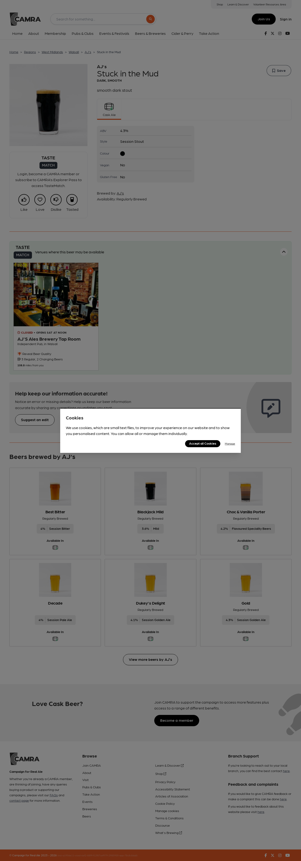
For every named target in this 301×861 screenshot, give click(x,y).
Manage (230, 443)
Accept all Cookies (202, 443)
